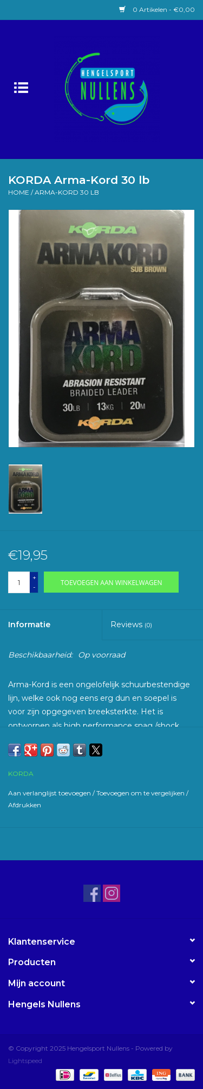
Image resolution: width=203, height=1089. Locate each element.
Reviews (131, 624)
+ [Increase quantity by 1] (34, 577)
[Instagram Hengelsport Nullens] (111, 893)
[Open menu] (21, 87)
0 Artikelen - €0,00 (157, 9)
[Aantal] (19, 582)
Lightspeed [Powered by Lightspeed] (25, 1061)
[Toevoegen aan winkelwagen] (111, 582)
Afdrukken (24, 805)
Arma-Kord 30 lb (67, 192)
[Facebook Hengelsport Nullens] (92, 893)
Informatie (29, 624)
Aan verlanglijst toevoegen (50, 793)
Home (18, 192)
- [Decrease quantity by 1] (34, 587)
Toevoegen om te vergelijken (141, 793)
